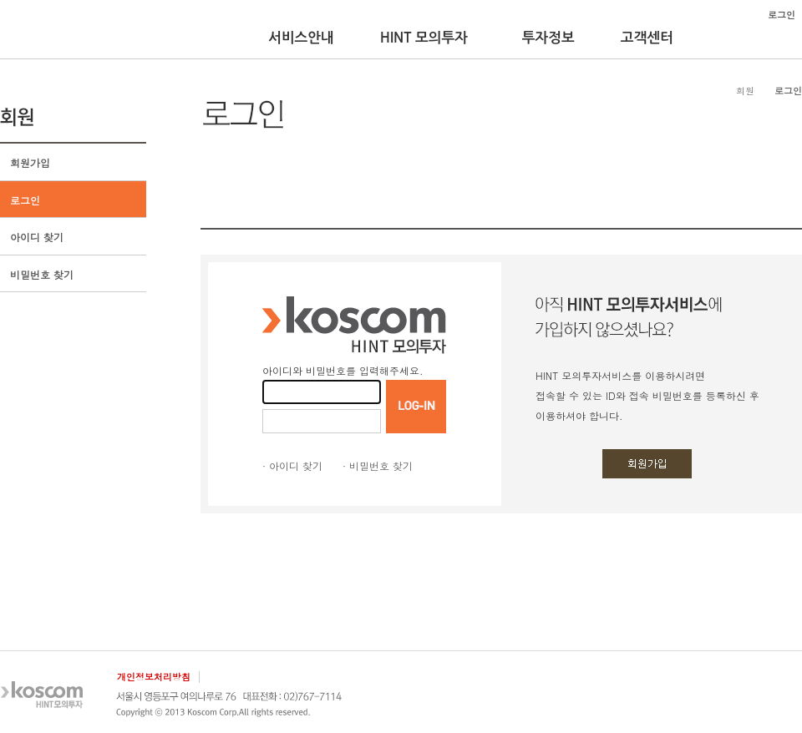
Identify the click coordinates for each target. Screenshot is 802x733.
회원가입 (30, 162)
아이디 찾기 (36, 237)
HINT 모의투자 (424, 37)
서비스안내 (301, 37)
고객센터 (647, 37)
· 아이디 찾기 (292, 465)
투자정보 (548, 37)
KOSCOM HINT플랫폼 (52, 30)
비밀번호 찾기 (42, 274)
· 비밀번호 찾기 (378, 465)
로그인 (25, 200)
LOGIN (416, 406)
